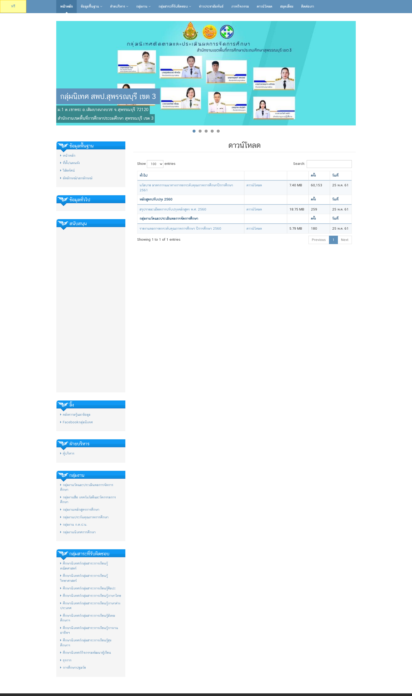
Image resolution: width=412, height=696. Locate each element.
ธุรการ (65, 660)
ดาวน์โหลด (264, 6)
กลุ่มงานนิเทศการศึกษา (78, 532)
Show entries (156, 164)
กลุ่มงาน (143, 6)
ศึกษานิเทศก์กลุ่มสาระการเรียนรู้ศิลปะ (88, 588)
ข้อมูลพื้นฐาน (91, 6)
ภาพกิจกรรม (240, 6)
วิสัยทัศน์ (67, 170)
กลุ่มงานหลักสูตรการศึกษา (79, 510)
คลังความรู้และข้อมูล (75, 414)
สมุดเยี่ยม (286, 6)
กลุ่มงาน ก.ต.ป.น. (73, 524)
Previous (319, 240)
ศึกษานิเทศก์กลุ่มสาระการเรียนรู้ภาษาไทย (90, 596)
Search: (322, 164)
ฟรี (13, 6)
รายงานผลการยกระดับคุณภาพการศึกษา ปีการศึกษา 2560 (180, 228)
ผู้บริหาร (67, 453)
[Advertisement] (90, 309)
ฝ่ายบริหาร (119, 6)
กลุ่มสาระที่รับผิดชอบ (174, 6)
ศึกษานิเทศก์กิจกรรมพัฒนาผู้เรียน (85, 653)
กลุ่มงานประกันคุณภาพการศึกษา (84, 517)
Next (344, 240)
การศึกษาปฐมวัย (73, 667)
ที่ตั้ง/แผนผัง (70, 163)
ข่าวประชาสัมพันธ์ (211, 6)
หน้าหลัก (66, 6)
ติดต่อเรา (307, 6)
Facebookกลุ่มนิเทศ (76, 422)
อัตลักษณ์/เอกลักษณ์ (76, 178)
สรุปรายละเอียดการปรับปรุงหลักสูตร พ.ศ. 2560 (173, 209)
